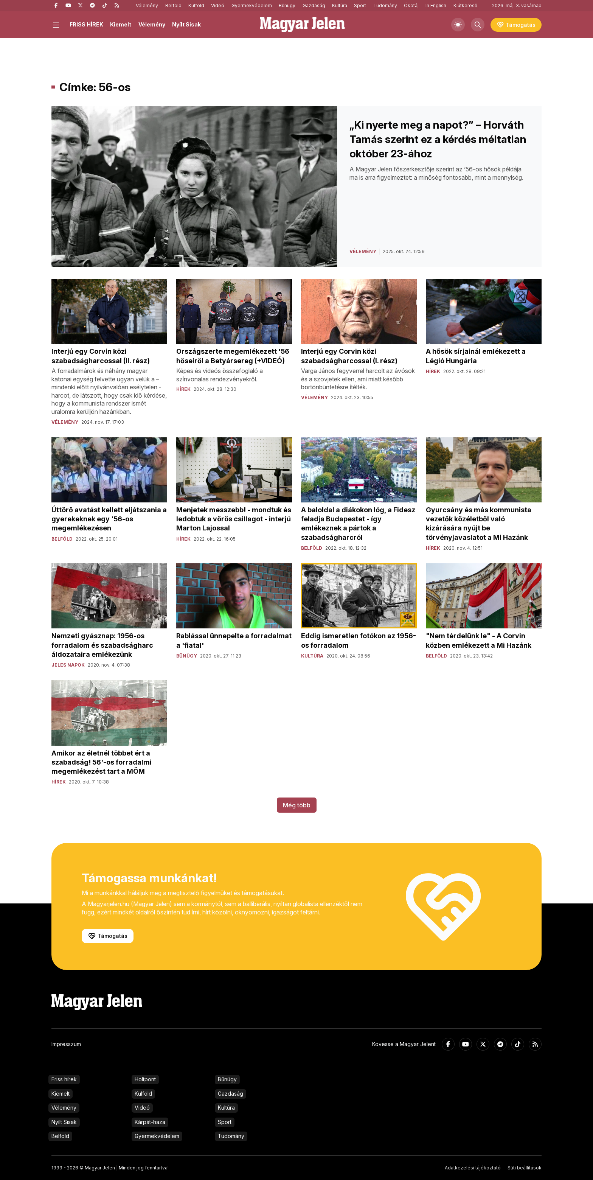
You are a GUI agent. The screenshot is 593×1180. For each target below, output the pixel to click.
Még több (296, 805)
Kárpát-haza (150, 1122)
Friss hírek (64, 1079)
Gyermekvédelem (251, 5)
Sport (360, 5)
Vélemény (147, 5)
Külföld (196, 5)
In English (435, 5)
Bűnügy (287, 5)
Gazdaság (314, 5)
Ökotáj (411, 5)
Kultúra (339, 5)
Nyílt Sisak (186, 24)
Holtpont (145, 1079)
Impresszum (66, 1044)
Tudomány (385, 5)
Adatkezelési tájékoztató (473, 1168)
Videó (217, 5)
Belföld (173, 5)
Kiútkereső (465, 5)
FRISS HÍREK (86, 24)
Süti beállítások (525, 1168)
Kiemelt (120, 24)
